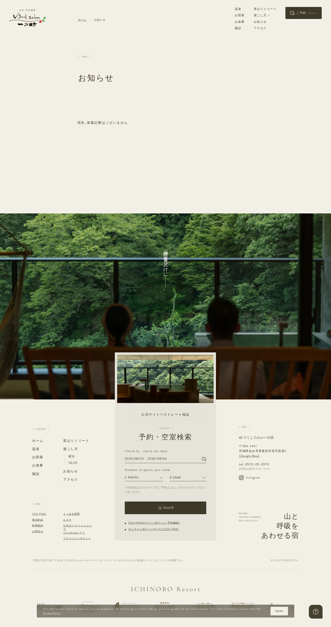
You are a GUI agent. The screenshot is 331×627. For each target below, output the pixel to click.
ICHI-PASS (39, 514)
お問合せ (37, 531)
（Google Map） (249, 456)
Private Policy (52, 613)
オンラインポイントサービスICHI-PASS (153, 529)
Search (168, 508)
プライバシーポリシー (77, 538)
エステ (67, 520)
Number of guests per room (144, 470)
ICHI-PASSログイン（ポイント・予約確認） (154, 523)
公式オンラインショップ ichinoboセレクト (77, 529)
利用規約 (37, 525)
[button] (303, 13)
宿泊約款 (37, 520)
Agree (279, 610)
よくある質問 (71, 514)
